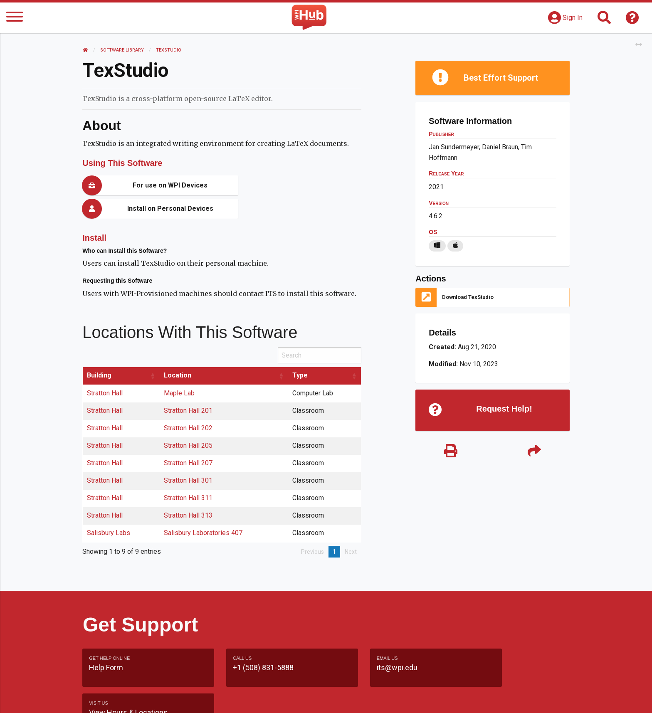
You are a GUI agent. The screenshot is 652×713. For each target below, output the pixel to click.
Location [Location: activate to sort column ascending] (178, 352)
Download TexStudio (468, 297)
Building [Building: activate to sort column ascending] (99, 352)
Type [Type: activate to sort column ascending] (300, 352)
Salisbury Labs (109, 509)
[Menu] (14, 18)
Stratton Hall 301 (188, 457)
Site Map (403, 698)
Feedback (362, 698)
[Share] (534, 452)
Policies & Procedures (521, 698)
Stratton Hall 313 (188, 492)
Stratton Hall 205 (188, 422)
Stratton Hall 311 (188, 475)
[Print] (450, 452)
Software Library (122, 50)
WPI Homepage (452, 698)
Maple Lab (179, 370)
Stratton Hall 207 (188, 440)
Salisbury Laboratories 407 (203, 509)
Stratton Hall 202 (188, 405)
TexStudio (169, 50)
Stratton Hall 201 (188, 387)
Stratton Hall (105, 370)
